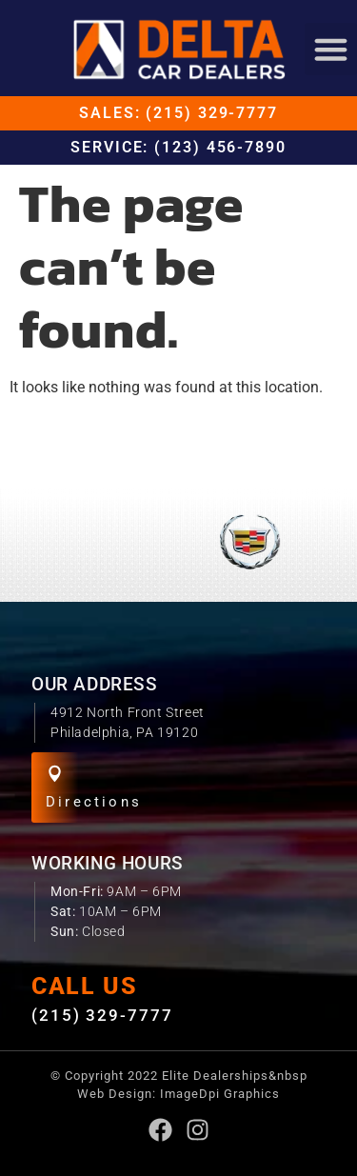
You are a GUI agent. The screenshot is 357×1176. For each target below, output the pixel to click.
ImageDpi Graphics (220, 1093)
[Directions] (55, 774)
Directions (94, 801)
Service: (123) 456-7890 (178, 147)
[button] (331, 49)
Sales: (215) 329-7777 (178, 113)
